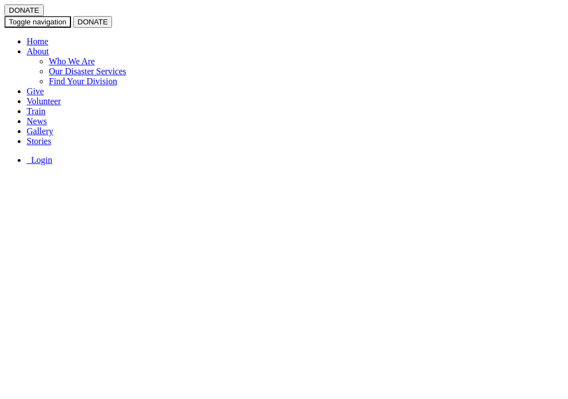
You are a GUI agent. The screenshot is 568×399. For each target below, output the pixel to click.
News (37, 121)
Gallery (40, 131)
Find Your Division (83, 81)
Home (37, 41)
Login (39, 160)
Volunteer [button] (44, 101)
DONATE (24, 10)
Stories (39, 141)
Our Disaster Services (87, 71)
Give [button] (35, 91)
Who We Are (72, 61)
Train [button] (36, 111)
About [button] (38, 51)
